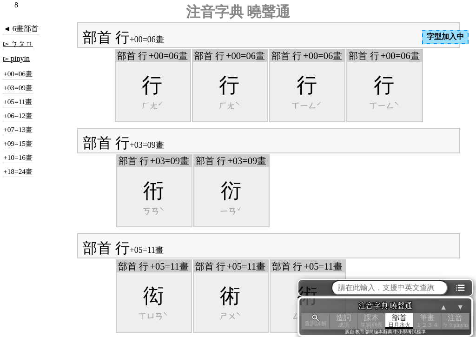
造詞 (343, 321)
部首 (399, 321)
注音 (455, 321)
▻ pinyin (16, 58)
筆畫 (427, 321)
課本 (371, 321)
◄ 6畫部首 (21, 29)
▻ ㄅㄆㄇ (18, 43)
